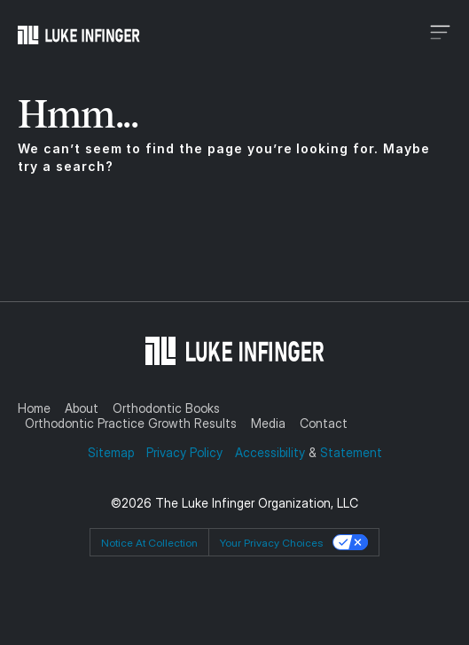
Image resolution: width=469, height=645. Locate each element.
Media (268, 423)
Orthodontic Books (166, 408)
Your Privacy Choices (272, 542)
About (81, 408)
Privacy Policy (184, 452)
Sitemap (112, 452)
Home (34, 408)
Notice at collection (149, 542)
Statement (351, 452)
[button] (364, 34)
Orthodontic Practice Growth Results (131, 423)
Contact (324, 423)
